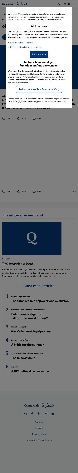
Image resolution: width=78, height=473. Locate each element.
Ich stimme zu (39, 54)
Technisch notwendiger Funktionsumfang (39, 89)
